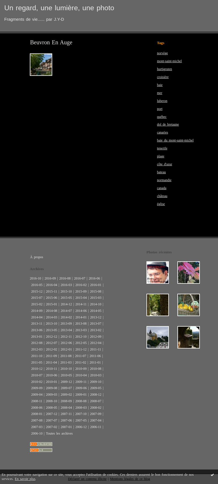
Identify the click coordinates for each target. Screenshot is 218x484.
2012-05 (81, 343)
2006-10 (37, 433)
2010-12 (37, 369)
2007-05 (81, 420)
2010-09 (81, 369)
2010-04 (81, 375)
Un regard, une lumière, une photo (59, 8)
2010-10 (66, 369)
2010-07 (37, 375)
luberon (162, 101)
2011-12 (81, 349)
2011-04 (51, 362)
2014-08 (51, 311)
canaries (162, 132)
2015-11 (51, 291)
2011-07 (80, 356)
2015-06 (51, 298)
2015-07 (37, 298)
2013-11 (36, 324)
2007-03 (37, 427)
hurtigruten (164, 69)
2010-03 (95, 375)
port (159, 109)
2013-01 (37, 337)
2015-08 (95, 291)
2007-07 (51, 420)
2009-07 (66, 388)
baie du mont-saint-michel (175, 140)
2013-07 (95, 324)
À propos (36, 257)
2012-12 (51, 337)
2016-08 (65, 278)
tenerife (162, 148)
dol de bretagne (168, 124)
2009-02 (66, 395)
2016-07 (79, 278)
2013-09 (66, 324)
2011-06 (95, 356)
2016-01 (95, 285)
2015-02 (37, 304)
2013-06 (37, 330)
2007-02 (51, 427)
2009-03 (51, 395)
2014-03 (51, 317)
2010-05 (66, 375)
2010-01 (51, 382)
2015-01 (51, 304)
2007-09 (95, 414)
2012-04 (95, 343)
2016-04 (51, 285)
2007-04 (95, 420)
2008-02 (95, 408)
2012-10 (81, 337)
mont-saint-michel (169, 61)
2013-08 (81, 324)
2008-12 (95, 395)
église (161, 204)
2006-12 (81, 427)
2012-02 (51, 349)
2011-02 (80, 362)
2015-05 (66, 298)
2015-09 (81, 291)
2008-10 (51, 401)
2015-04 (81, 298)
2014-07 (66, 311)
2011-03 (66, 362)
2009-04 (37, 395)
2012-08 (37, 343)
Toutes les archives (59, 433)
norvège (162, 53)
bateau (161, 172)
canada (161, 188)
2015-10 (66, 291)
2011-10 (36, 356)
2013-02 (95, 330)
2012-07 (51, 343)
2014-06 (81, 311)
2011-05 (36, 362)
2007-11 (66, 414)
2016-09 (50, 278)
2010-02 (37, 382)
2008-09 (66, 401)
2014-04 (37, 317)
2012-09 (95, 337)
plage (160, 156)
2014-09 (37, 311)
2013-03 (81, 330)
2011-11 (95, 349)
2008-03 (81, 408)
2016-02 (81, 285)
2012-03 (37, 349)
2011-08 (66, 356)
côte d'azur (164, 164)
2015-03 (95, 298)
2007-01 (66, 427)
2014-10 (95, 304)
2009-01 (81, 395)
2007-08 (37, 420)
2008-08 (81, 401)
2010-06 (51, 375)
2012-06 (66, 343)
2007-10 (81, 414)
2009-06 (81, 388)
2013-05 (51, 330)
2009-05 (95, 388)
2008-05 (51, 408)
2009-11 (81, 382)
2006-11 (95, 427)
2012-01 (66, 349)
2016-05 (37, 285)
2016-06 (94, 278)
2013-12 (95, 317)
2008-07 (95, 401)
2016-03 (66, 285)
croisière (163, 77)
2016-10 (35, 278)
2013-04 (66, 330)
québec (162, 117)
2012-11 (66, 337)
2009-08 (51, 388)
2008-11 (36, 401)
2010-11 (51, 369)
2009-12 (66, 382)
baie (160, 85)
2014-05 (95, 311)
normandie (164, 180)
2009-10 (95, 382)
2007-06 (66, 420)
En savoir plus (25, 479)
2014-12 (66, 304)
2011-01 (95, 362)
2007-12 (51, 414)
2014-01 (81, 317)
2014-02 (66, 317)
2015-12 (37, 291)
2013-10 (51, 324)
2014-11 (81, 304)
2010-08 (95, 369)
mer (159, 93)
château (162, 196)
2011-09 (51, 356)
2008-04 (66, 408)
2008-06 (37, 408)
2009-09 (37, 388)
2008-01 (37, 414)
